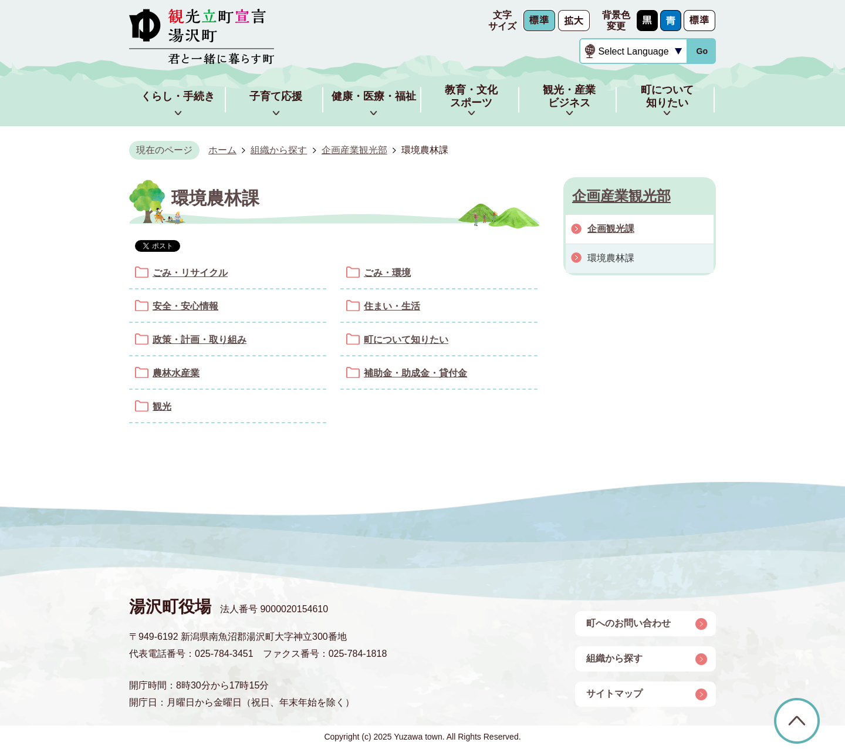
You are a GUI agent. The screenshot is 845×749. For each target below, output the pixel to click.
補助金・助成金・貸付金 (415, 373)
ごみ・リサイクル (190, 273)
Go (702, 51)
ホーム (222, 150)
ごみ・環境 (387, 273)
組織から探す (279, 150)
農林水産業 (176, 373)
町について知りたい (406, 340)
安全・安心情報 (185, 306)
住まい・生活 (392, 306)
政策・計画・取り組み (199, 340)
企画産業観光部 (354, 150)
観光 (162, 406)
